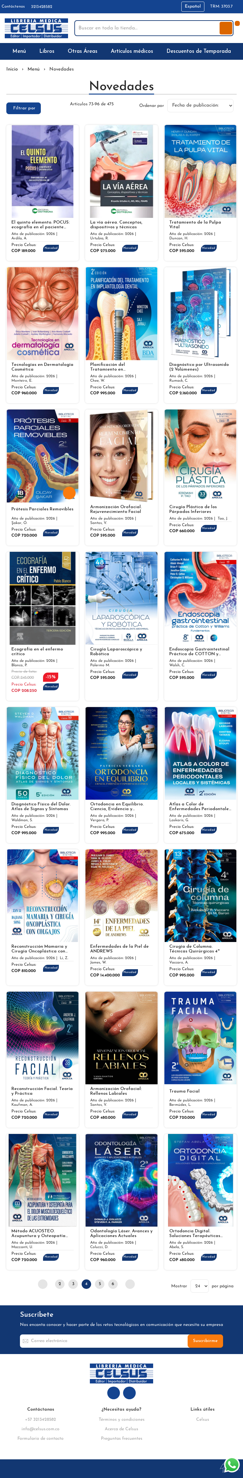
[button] (192, 7)
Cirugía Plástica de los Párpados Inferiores (193, 509)
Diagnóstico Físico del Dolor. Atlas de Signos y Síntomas (41, 806)
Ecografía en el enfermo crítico (37, 651)
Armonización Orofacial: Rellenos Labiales (116, 1091)
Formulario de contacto (40, 1438)
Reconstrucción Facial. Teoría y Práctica (42, 1091)
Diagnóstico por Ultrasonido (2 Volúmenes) (199, 367)
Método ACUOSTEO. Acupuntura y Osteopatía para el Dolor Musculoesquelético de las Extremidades (38, 1233)
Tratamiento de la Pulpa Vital (195, 225)
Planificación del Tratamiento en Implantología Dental (112, 367)
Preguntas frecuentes (121, 1438)
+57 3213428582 (40, 1419)
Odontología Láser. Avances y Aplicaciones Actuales (121, 1233)
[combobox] (148, 28)
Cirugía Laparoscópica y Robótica (116, 651)
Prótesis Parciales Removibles (42, 509)
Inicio (12, 69)
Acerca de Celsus (121, 1429)
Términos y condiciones (122, 1419)
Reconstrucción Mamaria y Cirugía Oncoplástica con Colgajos (39, 949)
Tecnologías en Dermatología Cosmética (42, 367)
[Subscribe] (205, 1341)
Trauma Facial (184, 1091)
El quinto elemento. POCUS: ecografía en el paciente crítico (40, 225)
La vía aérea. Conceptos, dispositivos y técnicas (116, 225)
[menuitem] (20, 51)
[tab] (23, 108)
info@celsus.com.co (40, 1429)
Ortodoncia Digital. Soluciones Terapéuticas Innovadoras (194, 1233)
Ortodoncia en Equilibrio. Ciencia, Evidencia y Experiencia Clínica (117, 806)
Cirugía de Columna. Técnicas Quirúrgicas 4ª (194, 949)
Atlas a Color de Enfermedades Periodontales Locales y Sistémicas (200, 806)
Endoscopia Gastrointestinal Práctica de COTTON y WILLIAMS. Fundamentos (199, 651)
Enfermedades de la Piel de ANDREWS (119, 949)
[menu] (121, 51)
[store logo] (36, 28)
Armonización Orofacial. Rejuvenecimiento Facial (116, 509)
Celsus (202, 1419)
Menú (34, 69)
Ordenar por (151, 105)
